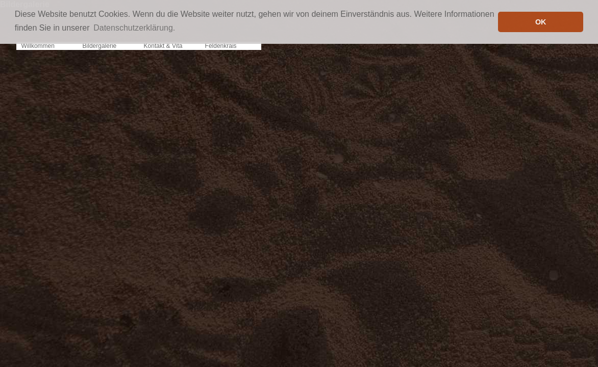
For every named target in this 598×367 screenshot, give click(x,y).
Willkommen (38, 45)
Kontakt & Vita (163, 45)
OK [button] (540, 22)
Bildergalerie (100, 45)
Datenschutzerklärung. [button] (134, 27)
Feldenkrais (221, 45)
